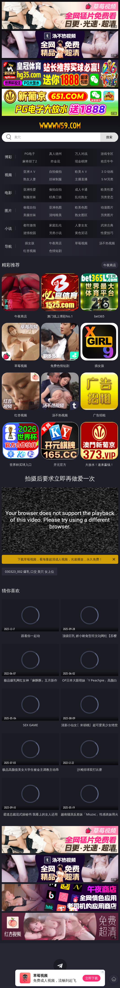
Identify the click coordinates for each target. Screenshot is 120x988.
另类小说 (55, 233)
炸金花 (55, 161)
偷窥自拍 (29, 207)
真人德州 (55, 153)
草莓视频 (81, 243)
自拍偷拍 (55, 171)
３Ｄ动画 (107, 171)
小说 (8, 228)
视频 (8, 174)
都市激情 (29, 225)
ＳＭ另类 (107, 179)
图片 (8, 210)
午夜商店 (55, 243)
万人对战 (81, 153)
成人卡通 (81, 189)
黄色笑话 (81, 233)
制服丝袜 (29, 197)
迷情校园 (29, 233)
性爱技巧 (107, 233)
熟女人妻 (29, 179)
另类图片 (107, 215)
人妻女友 (81, 225)
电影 (8, 192)
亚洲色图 (55, 207)
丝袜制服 (55, 179)
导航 (8, 246)
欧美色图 (81, 207)
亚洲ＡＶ (29, 171)
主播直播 (81, 179)
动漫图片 (107, 207)
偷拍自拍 (55, 189)
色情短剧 (55, 251)
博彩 (8, 156)
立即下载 (91, 978)
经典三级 (55, 197)
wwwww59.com (60, 125)
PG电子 (29, 153)
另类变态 (107, 197)
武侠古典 (107, 225)
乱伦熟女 (81, 197)
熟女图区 (81, 215)
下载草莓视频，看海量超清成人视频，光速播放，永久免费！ (66, 559)
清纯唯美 (55, 215)
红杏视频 (29, 251)
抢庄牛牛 (107, 161)
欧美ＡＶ (81, 171)
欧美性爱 (107, 189)
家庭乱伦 (55, 225)
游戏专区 (107, 153)
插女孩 (29, 243)
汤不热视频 (107, 243)
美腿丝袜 (29, 215)
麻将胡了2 (29, 161)
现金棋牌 (81, 161)
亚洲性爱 (29, 189)
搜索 (109, 137)
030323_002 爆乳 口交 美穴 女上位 (29, 571)
